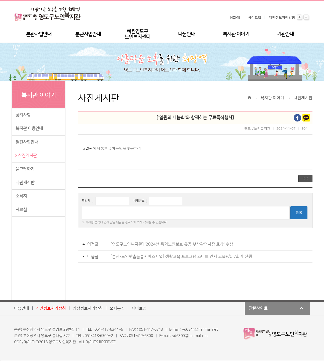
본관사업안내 (38, 34)
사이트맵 (254, 18)
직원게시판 (25, 182)
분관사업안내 (88, 34)
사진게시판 (27, 155)
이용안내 (21, 308)
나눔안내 (186, 34)
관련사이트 (258, 308)
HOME (235, 18)
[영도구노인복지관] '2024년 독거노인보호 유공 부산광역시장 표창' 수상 (172, 244)
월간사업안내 (27, 142)
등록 (299, 212)
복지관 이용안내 (29, 128)
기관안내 (285, 34)
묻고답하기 (25, 169)
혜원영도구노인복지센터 (137, 34)
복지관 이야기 (236, 34)
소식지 (21, 196)
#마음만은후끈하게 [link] (125, 148)
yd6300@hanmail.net (190, 336)
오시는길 (117, 308)
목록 (305, 178)
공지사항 (23, 115)
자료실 (21, 209)
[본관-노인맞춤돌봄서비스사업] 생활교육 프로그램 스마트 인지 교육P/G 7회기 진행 (181, 256)
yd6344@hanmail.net (200, 329)
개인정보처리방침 (282, 18)
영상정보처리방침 (88, 308)
